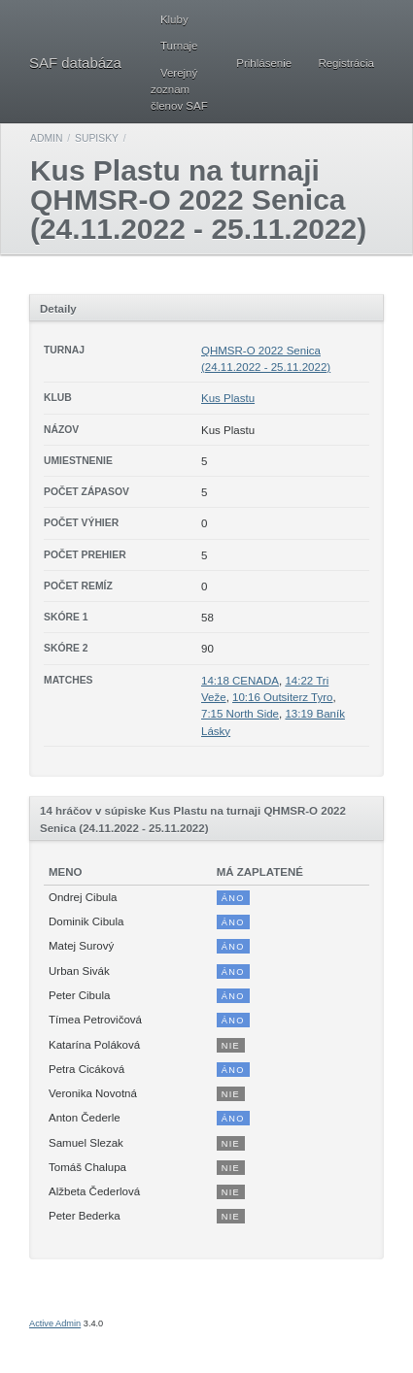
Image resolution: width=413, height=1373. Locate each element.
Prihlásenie (264, 63)
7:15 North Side (240, 714)
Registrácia (346, 63)
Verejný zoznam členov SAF (179, 90)
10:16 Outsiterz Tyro (282, 697)
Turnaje (179, 45)
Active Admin (55, 1323)
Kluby (174, 19)
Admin (46, 138)
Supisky (97, 138)
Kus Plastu (228, 398)
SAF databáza (75, 62)
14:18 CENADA (240, 680)
